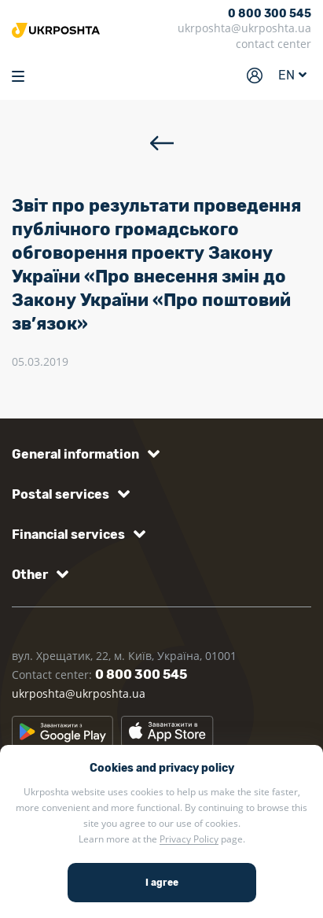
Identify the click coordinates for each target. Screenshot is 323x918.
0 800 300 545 (269, 14)
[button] (83, 454)
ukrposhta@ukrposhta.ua (244, 27)
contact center (273, 43)
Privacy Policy (189, 839)
